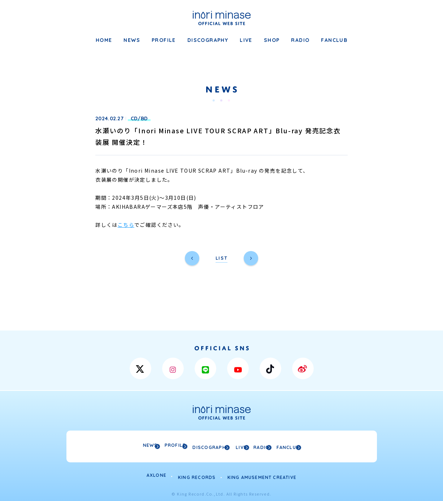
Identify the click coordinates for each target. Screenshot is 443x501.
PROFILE (164, 40)
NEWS (131, 40)
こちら (126, 224)
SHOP (272, 40)
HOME (104, 40)
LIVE (246, 40)
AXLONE (156, 473)
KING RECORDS (197, 473)
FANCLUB (334, 40)
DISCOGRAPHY (207, 40)
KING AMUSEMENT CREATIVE (262, 473)
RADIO (300, 40)
